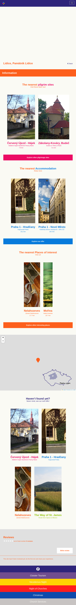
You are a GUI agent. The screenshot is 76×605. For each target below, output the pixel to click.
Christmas (38, 595)
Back (70, 63)
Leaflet (64, 389)
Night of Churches (38, 588)
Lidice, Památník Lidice (18, 63)
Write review (64, 550)
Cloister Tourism (38, 575)
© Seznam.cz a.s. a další (70, 389)
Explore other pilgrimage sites (38, 157)
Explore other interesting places (38, 325)
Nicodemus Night (38, 582)
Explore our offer (38, 241)
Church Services (38, 601)
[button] (38, 360)
